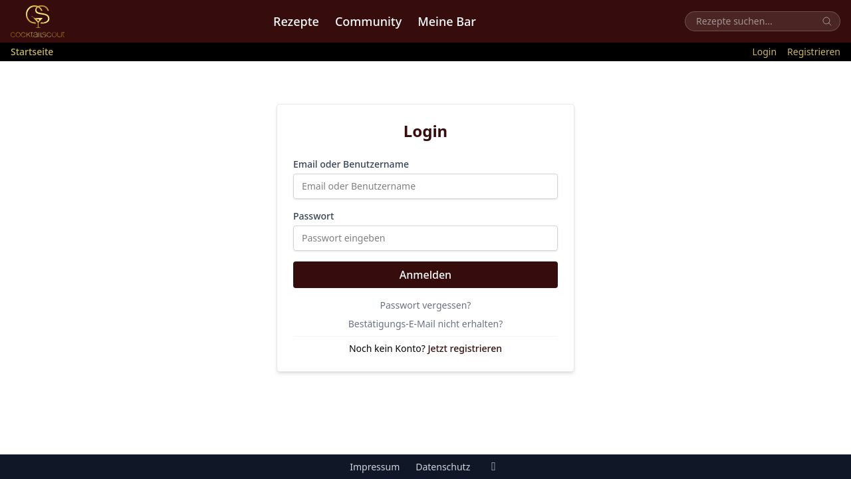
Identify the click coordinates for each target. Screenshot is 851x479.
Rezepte (296, 21)
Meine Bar (447, 21)
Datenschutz (443, 466)
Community (368, 21)
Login (764, 51)
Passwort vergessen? (425, 305)
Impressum (375, 466)
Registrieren (813, 51)
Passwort (313, 216)
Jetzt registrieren (464, 348)
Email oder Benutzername (351, 164)
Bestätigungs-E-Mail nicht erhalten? (425, 323)
